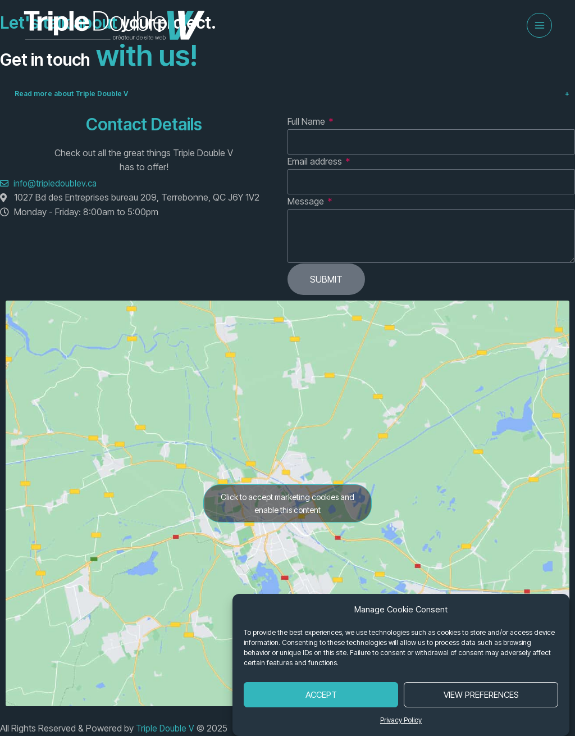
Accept (321, 694)
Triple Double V (167, 728)
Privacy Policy (401, 720)
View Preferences (481, 694)
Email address (316, 171)
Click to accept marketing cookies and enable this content (287, 513)
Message (307, 211)
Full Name (307, 131)
